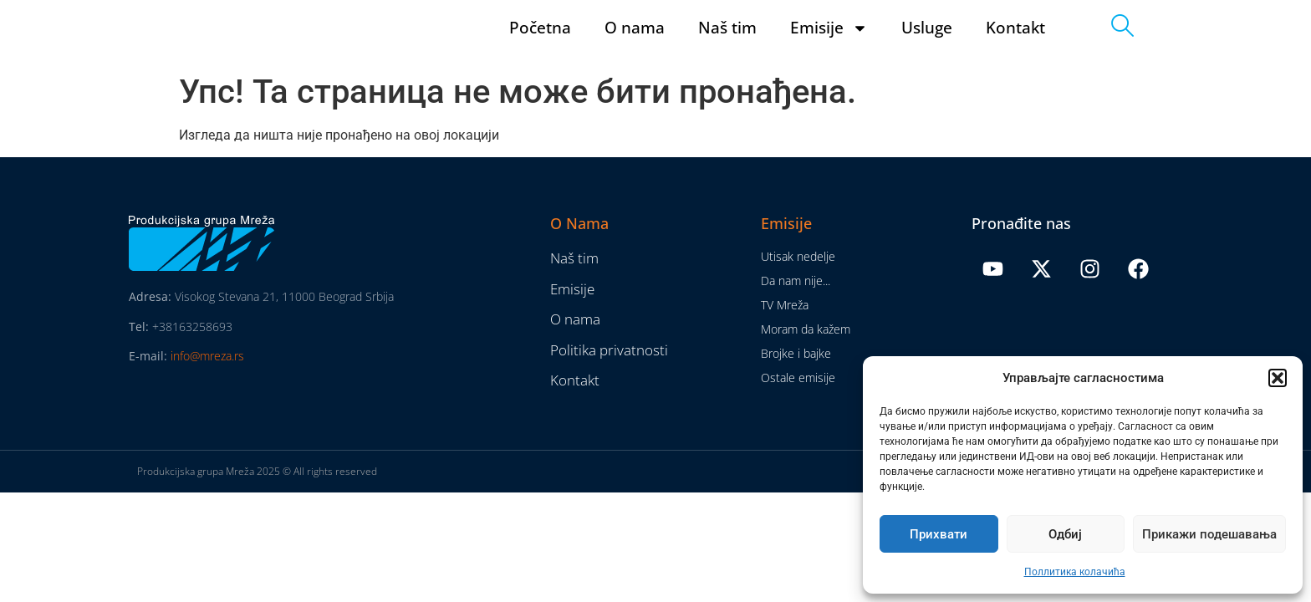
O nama (634, 44)
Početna (540, 44)
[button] (1277, 378)
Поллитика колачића (1074, 572)
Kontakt (1015, 44)
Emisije (829, 44)
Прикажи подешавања (1209, 534)
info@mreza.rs (207, 388)
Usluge (926, 44)
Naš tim (727, 44)
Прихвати (938, 534)
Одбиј (1065, 534)
